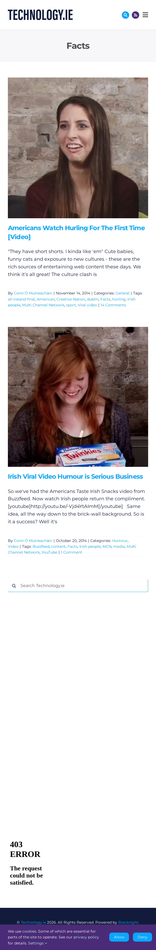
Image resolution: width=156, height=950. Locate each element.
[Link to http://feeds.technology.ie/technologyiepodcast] (135, 15)
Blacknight (128, 922)
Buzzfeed (41, 546)
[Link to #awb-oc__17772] (125, 15)
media (119, 546)
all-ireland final (21, 299)
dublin (92, 299)
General (122, 293)
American (46, 299)
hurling (119, 299)
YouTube (49, 552)
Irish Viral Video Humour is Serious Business (75, 476)
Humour (120, 540)
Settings (37, 943)
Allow (119, 937)
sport (71, 305)
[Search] (14, 585)
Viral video (87, 305)
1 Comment (71, 552)
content (58, 546)
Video (13, 546)
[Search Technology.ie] (78, 585)
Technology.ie (33, 922)
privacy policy (86, 937)
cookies (29, 931)
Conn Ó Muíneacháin (33, 293)
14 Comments (113, 305)
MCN (106, 546)
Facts (105, 299)
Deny (142, 937)
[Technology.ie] (40, 12)
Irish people (90, 546)
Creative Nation (70, 299)
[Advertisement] (47, 676)
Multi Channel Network (43, 305)
